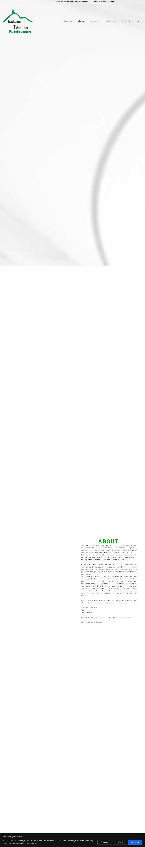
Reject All (120, 842)
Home (68, 21)
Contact (111, 21)
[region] (72, 840)
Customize (105, 842)
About (81, 21)
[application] (141, 21)
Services (95, 21)
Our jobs (127, 21)
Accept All (135, 842)
